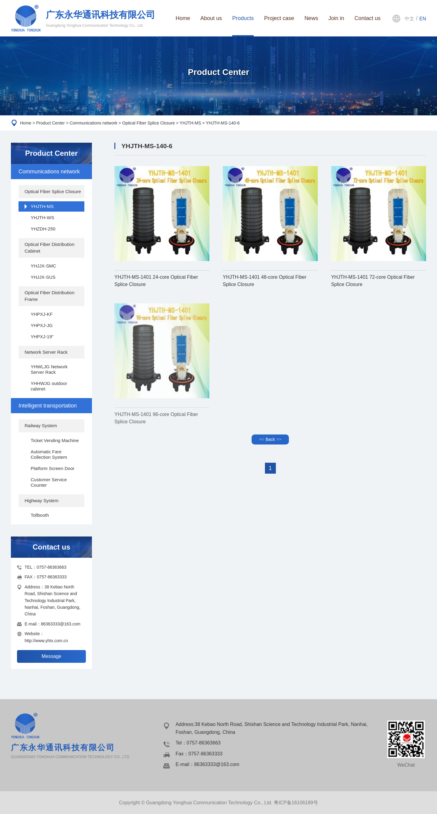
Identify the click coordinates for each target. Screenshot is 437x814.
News (311, 18)
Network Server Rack (46, 352)
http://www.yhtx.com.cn (46, 640)
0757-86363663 (51, 567)
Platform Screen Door (52, 468)
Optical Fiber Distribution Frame (49, 296)
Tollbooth (40, 515)
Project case (279, 18)
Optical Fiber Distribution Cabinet (49, 248)
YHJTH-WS (42, 217)
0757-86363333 (51, 576)
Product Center (50, 123)
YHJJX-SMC (43, 265)
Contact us (367, 18)
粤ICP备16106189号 (296, 802)
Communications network (93, 123)
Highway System (42, 500)
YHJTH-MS (190, 123)
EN (422, 18)
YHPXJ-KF (42, 314)
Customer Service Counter (49, 482)
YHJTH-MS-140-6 (222, 123)
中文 (409, 18)
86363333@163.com (60, 624)
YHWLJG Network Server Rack (49, 369)
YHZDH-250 (43, 228)
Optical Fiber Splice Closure (148, 123)
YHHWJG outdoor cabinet (49, 386)
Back (270, 439)
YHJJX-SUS (43, 277)
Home (182, 18)
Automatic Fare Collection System (49, 454)
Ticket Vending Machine (55, 440)
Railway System (41, 425)
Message (51, 656)
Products (243, 18)
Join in (336, 18)
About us (211, 18)
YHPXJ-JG (42, 325)
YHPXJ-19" (42, 336)
